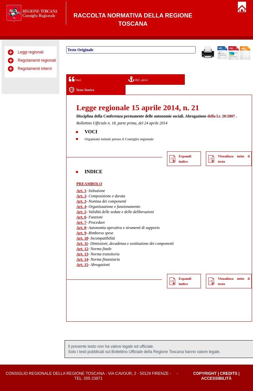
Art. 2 (81, 196)
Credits (229, 373)
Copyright (204, 373)
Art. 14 (82, 259)
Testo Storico (81, 90)
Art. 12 (82, 248)
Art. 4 (81, 206)
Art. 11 (82, 243)
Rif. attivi (138, 79)
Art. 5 (81, 212)
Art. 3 (81, 201)
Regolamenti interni (35, 68)
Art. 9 (81, 233)
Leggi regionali (30, 52)
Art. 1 (81, 190)
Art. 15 (82, 264)
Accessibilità (216, 378)
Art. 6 (81, 217)
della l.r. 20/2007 (221, 116)
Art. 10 (82, 238)
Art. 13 (82, 254)
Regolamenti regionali (37, 60)
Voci (75, 79)
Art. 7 (81, 222)
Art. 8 (81, 227)
